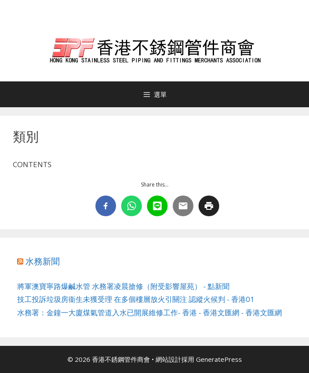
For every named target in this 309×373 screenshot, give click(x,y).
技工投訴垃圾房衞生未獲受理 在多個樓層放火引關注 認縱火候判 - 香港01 (135, 299)
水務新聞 (42, 261)
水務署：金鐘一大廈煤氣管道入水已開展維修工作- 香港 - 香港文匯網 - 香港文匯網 (149, 312)
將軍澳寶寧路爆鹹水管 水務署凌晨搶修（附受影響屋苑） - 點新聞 (123, 286)
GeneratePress (219, 359)
